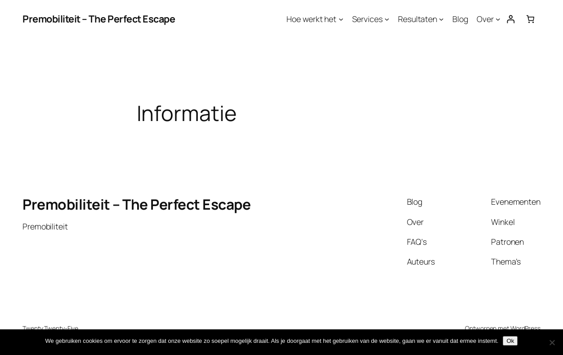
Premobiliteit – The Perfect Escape (98, 18)
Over (485, 18)
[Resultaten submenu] (441, 19)
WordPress (525, 328)
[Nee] (551, 342)
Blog (460, 18)
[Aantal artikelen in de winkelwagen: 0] (530, 19)
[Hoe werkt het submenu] (341, 19)
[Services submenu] (386, 19)
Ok (510, 340)
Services (367, 18)
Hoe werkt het (311, 18)
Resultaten (417, 18)
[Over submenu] (498, 19)
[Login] (510, 19)
